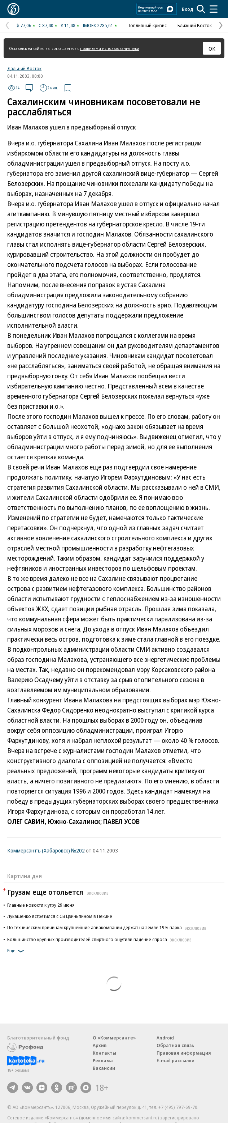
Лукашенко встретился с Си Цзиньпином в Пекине (59, 916)
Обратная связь (175, 1045)
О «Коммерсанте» (114, 1037)
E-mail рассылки (175, 1060)
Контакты (104, 1053)
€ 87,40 (46, 25)
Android (165, 1037)
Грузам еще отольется (58, 892)
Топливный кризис (147, 25)
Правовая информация (184, 1053)
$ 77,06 (24, 25)
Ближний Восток (194, 25)
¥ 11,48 (68, 25)
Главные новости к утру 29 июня (41, 905)
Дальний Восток (24, 68)
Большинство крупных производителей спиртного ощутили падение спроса (100, 939)
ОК (212, 48)
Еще (16, 951)
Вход (187, 9)
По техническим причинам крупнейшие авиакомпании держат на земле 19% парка (107, 927)
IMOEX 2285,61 (98, 25)
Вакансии (104, 1068)
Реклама (103, 1060)
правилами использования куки (109, 48)
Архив (99, 1045)
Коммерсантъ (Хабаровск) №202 (46, 850)
